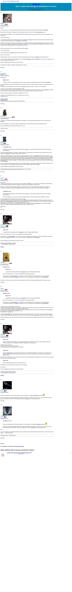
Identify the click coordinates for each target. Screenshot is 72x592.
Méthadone (37, 56)
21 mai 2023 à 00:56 (4, 337)
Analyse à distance (4, 98)
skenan (30, 39)
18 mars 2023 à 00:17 (4, 25)
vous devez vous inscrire (19, 446)
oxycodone (25, 39)
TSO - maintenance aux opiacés (13, 1)
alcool (47, 187)
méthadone (46, 29)
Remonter (2, 443)
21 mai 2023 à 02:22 (4, 392)
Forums (4, 1)
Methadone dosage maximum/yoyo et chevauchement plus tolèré (19, 452)
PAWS (28, 164)
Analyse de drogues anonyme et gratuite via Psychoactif (11, 169)
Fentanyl (40, 42)
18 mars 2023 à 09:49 (4, 144)
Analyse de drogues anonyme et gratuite (8, 243)
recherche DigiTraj (4, 99)
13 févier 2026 (20, 453)
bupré (50, 314)
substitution (46, 89)
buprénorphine (10, 201)
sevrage (32, 160)
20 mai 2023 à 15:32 (4, 180)
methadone (40, 32)
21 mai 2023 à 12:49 (4, 418)
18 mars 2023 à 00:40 (4, 75)
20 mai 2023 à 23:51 (4, 290)
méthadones (27, 398)
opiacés (26, 48)
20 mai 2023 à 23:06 (4, 227)
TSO (26, 395)
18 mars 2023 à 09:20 (4, 118)
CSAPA (41, 186)
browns (51, 156)
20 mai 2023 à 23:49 (4, 264)
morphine (8, 237)
